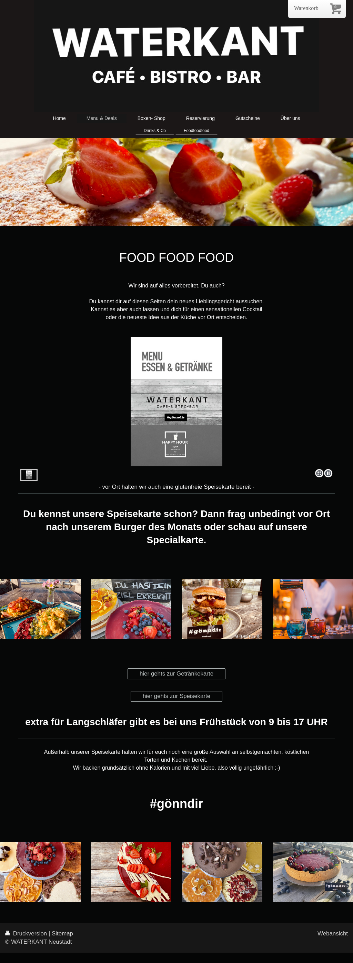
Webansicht (332, 933)
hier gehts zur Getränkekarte (176, 673)
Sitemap (62, 933)
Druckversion (27, 933)
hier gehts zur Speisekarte (176, 696)
